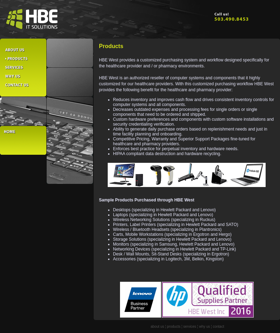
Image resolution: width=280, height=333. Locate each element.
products (173, 326)
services (189, 326)
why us (204, 326)
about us (157, 326)
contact (218, 326)
